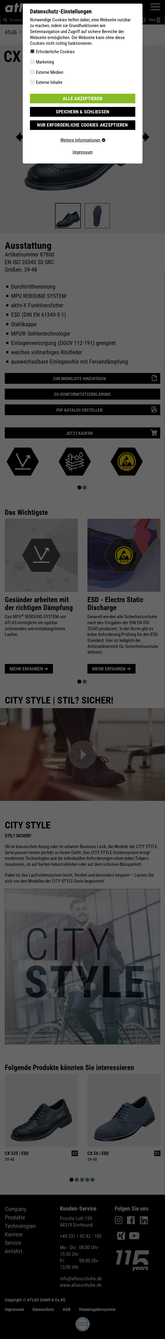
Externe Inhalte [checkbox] (49, 82)
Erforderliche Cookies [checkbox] (55, 51)
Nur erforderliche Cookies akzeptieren (82, 125)
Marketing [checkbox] (45, 62)
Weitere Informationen (82, 140)
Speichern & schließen (82, 111)
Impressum (83, 151)
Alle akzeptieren (82, 98)
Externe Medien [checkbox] (49, 72)
